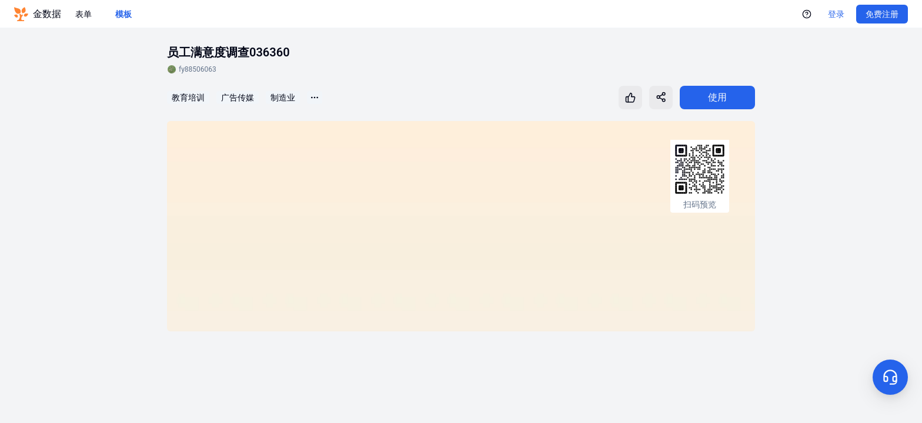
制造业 (282, 97)
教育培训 (188, 97)
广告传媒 (237, 97)
